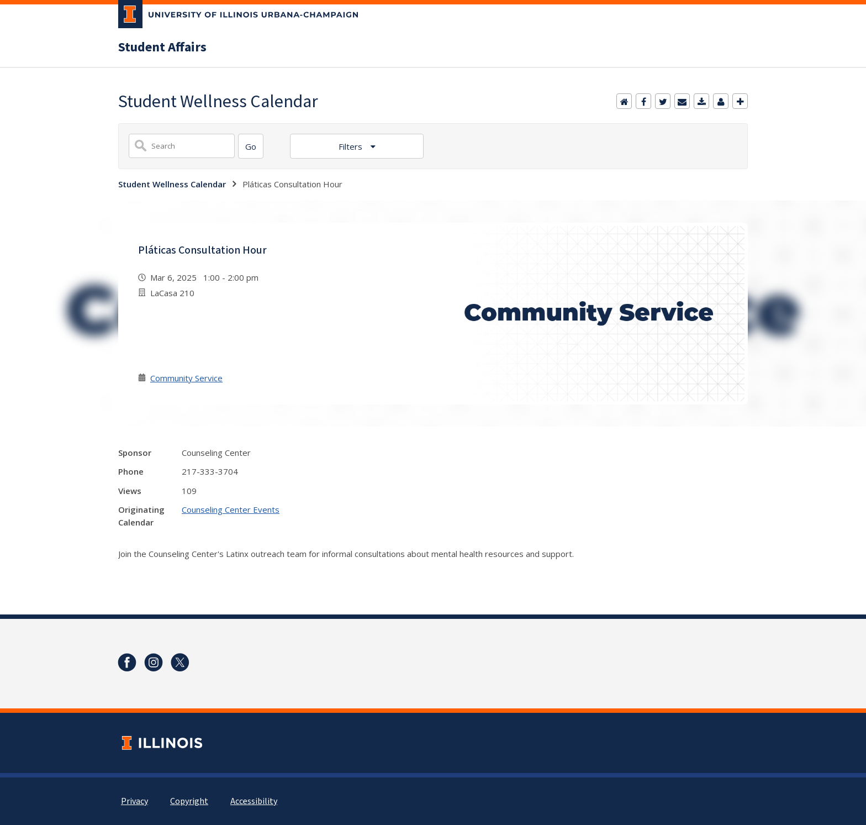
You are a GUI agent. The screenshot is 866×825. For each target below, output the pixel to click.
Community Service (186, 377)
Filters (352, 146)
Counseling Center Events (230, 509)
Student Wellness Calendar (172, 184)
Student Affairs (162, 47)
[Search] (250, 146)
